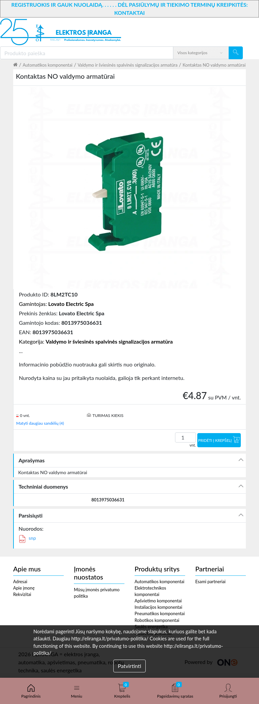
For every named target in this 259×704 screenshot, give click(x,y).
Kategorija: (96, 341)
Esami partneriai (210, 581)
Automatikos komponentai (48, 65)
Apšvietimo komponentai (158, 600)
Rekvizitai (22, 594)
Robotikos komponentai (157, 620)
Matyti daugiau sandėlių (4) (40, 423)
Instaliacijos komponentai (158, 607)
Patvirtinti (129, 666)
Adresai (20, 581)
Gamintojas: (56, 304)
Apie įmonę (24, 588)
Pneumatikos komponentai (160, 613)
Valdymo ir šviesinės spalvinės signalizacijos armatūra (127, 65)
